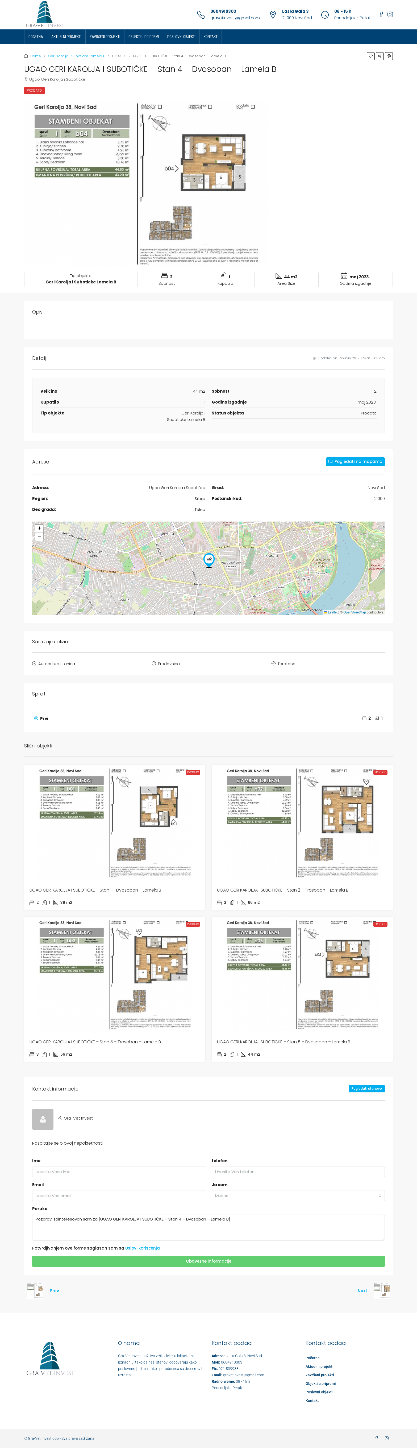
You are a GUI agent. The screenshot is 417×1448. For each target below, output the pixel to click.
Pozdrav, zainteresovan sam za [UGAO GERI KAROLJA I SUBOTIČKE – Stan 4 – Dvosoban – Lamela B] (208, 1227)
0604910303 (223, 11)
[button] (371, 56)
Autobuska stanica (56, 663)
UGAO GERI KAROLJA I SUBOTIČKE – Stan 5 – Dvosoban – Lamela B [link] (283, 1042)
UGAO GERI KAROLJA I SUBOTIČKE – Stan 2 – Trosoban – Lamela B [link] (282, 890)
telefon (219, 1161)
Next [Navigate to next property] (362, 1291)
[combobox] (298, 1195)
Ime (36, 1161)
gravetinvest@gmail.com (235, 18)
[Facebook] (378, 1438)
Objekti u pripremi (143, 37)
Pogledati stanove (367, 1088)
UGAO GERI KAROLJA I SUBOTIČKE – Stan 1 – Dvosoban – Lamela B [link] (95, 890)
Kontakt (211, 37)
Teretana (286, 663)
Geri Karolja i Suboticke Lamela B (76, 56)
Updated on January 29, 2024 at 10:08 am (349, 358)
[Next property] (382, 1291)
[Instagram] (388, 1438)
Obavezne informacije (208, 1261)
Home (35, 56)
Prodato (34, 90)
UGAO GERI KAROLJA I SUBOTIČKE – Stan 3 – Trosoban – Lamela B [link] (95, 1042)
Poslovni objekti (181, 37)
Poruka (40, 1208)
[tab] (208, 718)
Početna (35, 37)
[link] (114, 823)
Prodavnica (169, 663)
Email (38, 1184)
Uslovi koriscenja (142, 1248)
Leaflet (330, 612)
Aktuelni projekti (66, 37)
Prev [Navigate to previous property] (54, 1291)
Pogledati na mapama (355, 461)
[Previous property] (35, 1291)
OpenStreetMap (354, 612)
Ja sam (219, 1184)
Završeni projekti (105, 37)
